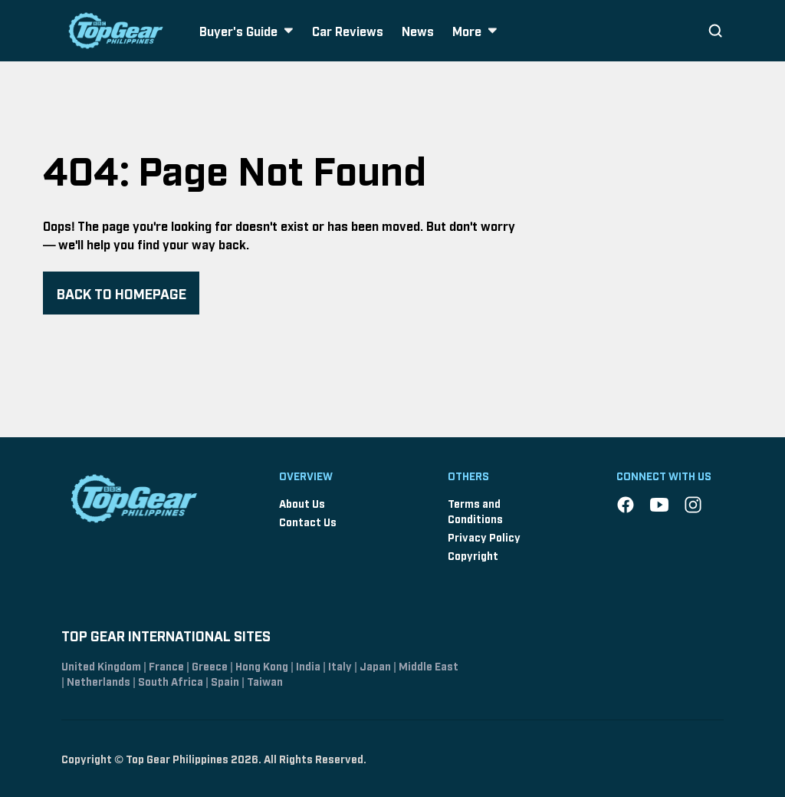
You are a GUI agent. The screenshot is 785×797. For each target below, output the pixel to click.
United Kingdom (101, 665)
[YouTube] (659, 505)
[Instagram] (693, 505)
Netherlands (98, 680)
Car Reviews (347, 30)
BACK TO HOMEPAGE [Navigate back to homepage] (121, 293)
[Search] (716, 30)
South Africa (170, 680)
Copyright (473, 555)
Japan (375, 665)
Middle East (428, 665)
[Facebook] (625, 505)
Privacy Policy (484, 536)
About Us (302, 502)
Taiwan (265, 680)
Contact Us (308, 521)
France (166, 665)
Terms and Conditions (475, 510)
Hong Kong (261, 665)
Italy (340, 665)
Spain (225, 680)
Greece (210, 665)
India (308, 665)
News (418, 30)
